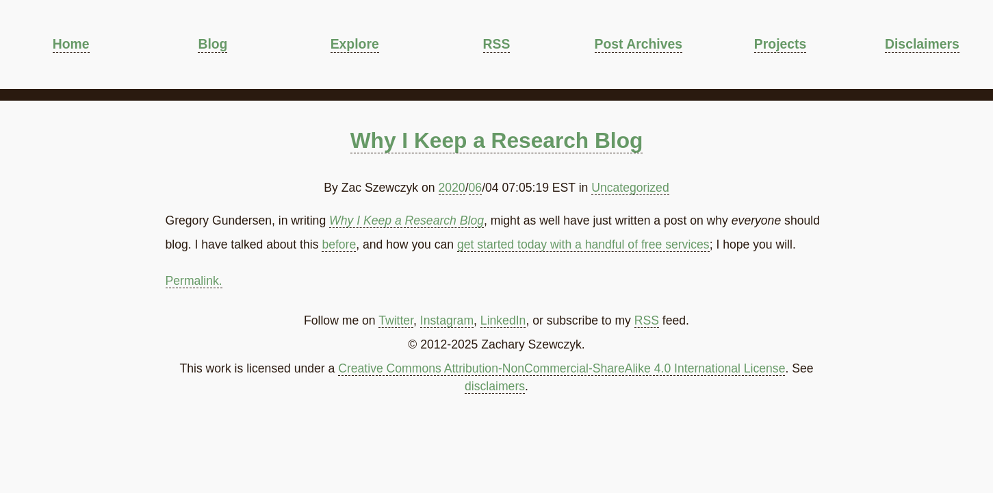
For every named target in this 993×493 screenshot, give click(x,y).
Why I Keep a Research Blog (496, 140)
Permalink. (194, 281)
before (339, 244)
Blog (212, 43)
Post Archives (638, 43)
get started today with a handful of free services (583, 244)
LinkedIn (503, 320)
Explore (355, 43)
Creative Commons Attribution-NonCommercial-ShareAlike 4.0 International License (561, 368)
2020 (452, 187)
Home (71, 43)
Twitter (395, 320)
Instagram (447, 320)
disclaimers (495, 386)
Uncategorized (630, 187)
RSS (497, 43)
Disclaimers (922, 43)
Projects (780, 43)
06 (475, 187)
